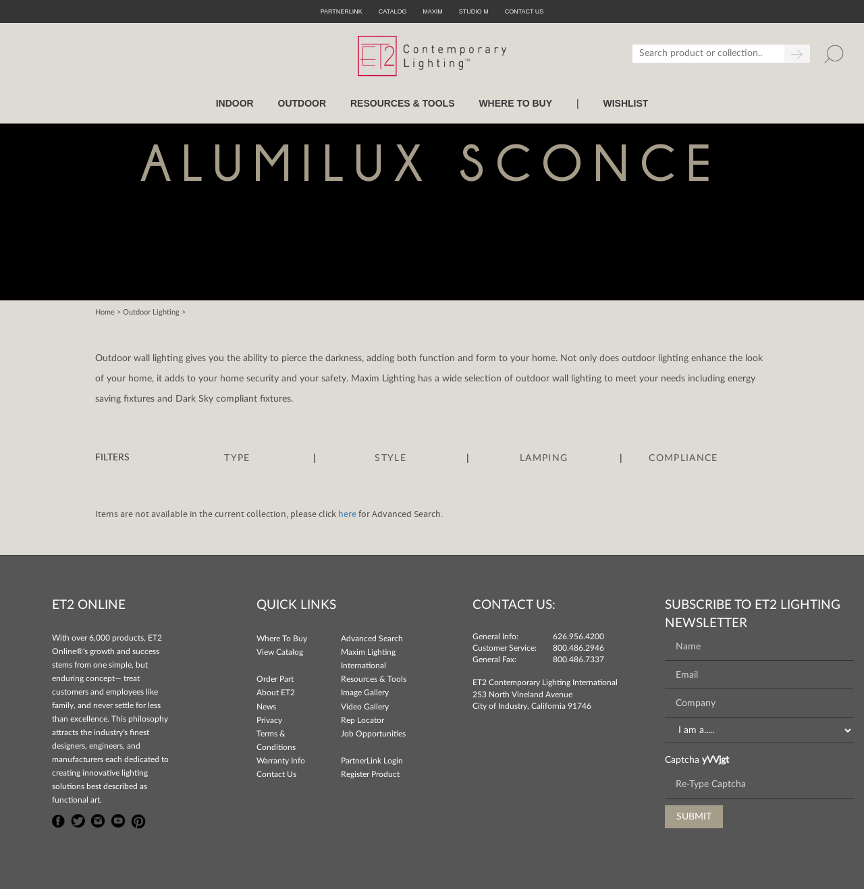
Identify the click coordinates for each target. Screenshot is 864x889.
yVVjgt (715, 760)
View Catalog (279, 652)
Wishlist (625, 103)
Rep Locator (362, 720)
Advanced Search (372, 639)
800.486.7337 (578, 659)
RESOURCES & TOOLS (402, 103)
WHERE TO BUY (515, 103)
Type (237, 458)
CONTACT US (524, 11)
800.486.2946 (578, 648)
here (347, 514)
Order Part (275, 679)
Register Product (370, 774)
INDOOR (235, 103)
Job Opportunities (373, 734)
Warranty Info (280, 761)
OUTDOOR (302, 103)
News (266, 707)
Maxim (433, 11)
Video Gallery (365, 707)
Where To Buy (281, 639)
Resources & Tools (373, 679)
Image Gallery (365, 693)
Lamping (544, 458)
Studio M (474, 11)
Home (105, 312)
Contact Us (276, 774)
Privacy (269, 720)
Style (390, 458)
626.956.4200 (578, 636)
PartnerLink (341, 11)
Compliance (683, 458)
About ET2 (275, 693)
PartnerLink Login (372, 761)
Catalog (393, 11)
